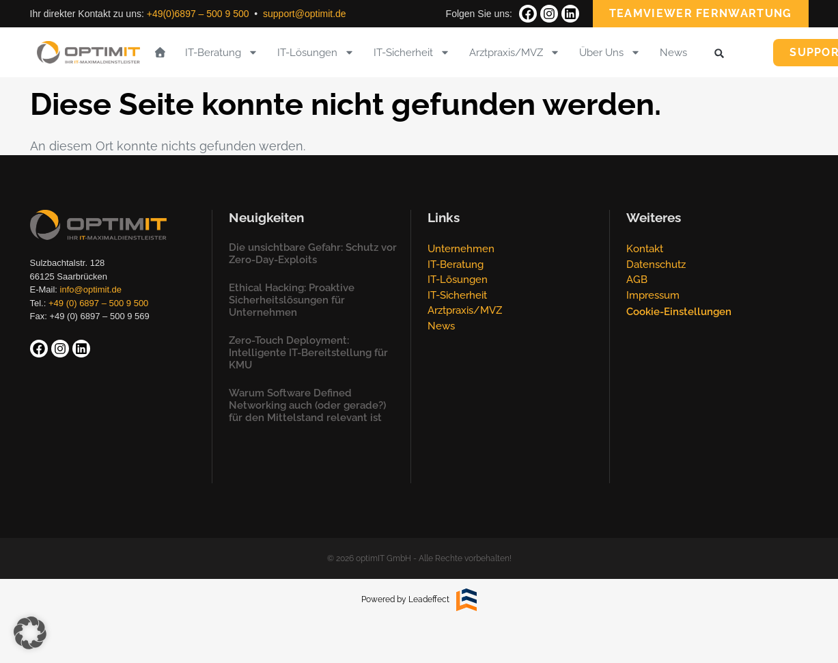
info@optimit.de (91, 289)
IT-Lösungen (315, 52)
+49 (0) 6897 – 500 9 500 (98, 303)
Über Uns (610, 52)
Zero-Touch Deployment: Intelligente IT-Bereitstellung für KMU (308, 352)
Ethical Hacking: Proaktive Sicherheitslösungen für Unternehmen (291, 300)
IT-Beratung (221, 52)
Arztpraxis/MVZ (514, 52)
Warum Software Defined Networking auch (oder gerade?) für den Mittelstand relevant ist (307, 405)
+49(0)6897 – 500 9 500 (198, 13)
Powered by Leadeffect (405, 599)
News (673, 52)
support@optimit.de (304, 13)
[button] (718, 53)
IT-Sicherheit (412, 52)
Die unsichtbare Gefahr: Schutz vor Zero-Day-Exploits (313, 253)
